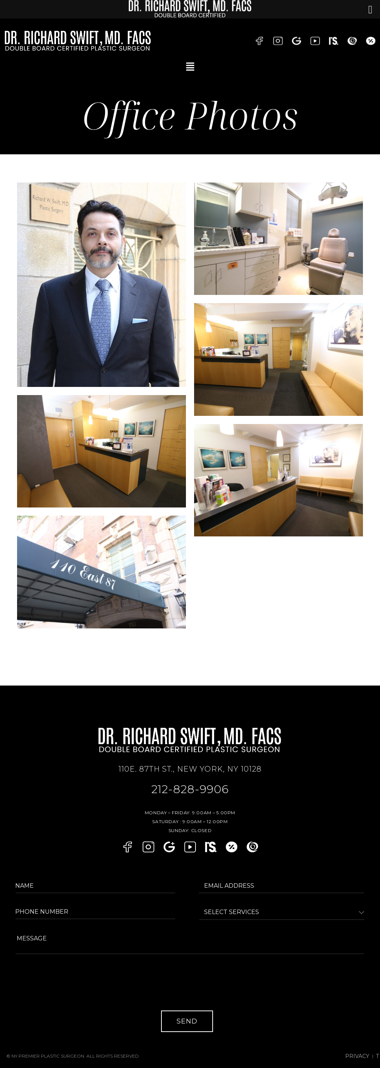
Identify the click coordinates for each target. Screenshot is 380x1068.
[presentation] (73, 984)
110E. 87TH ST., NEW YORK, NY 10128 (190, 769)
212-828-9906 (190, 787)
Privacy (367, 1051)
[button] (190, 66)
